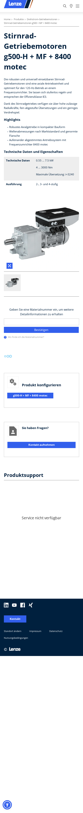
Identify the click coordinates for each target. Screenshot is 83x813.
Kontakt (15, 518)
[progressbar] (8, 356)
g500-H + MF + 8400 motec (30, 395)
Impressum (35, 530)
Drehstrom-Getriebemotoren (42, 19)
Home (7, 19)
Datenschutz (56, 530)
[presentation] (5, 337)
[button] (7, 805)
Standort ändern (12, 530)
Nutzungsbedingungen (16, 537)
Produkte (19, 19)
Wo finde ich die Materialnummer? (26, 337)
